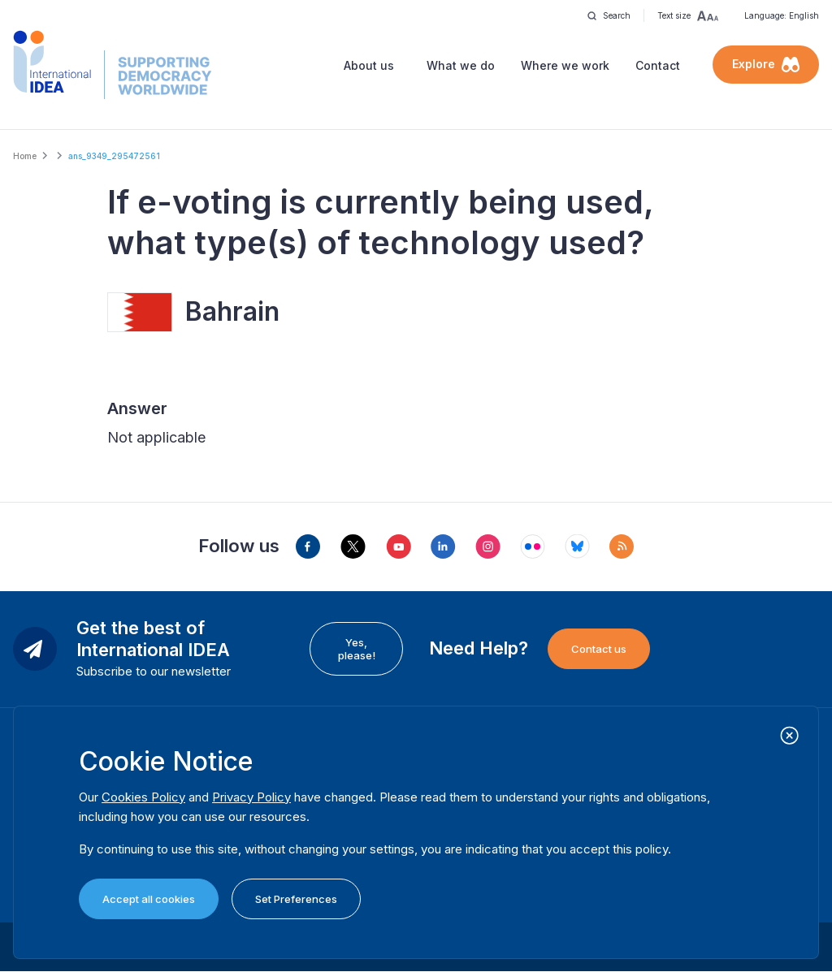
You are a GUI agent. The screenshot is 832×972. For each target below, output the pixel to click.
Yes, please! (356, 649)
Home (25, 156)
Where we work (565, 65)
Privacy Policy (251, 797)
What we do (461, 65)
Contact (657, 65)
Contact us (598, 648)
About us (369, 65)
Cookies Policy (143, 797)
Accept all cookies (148, 898)
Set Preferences (296, 898)
